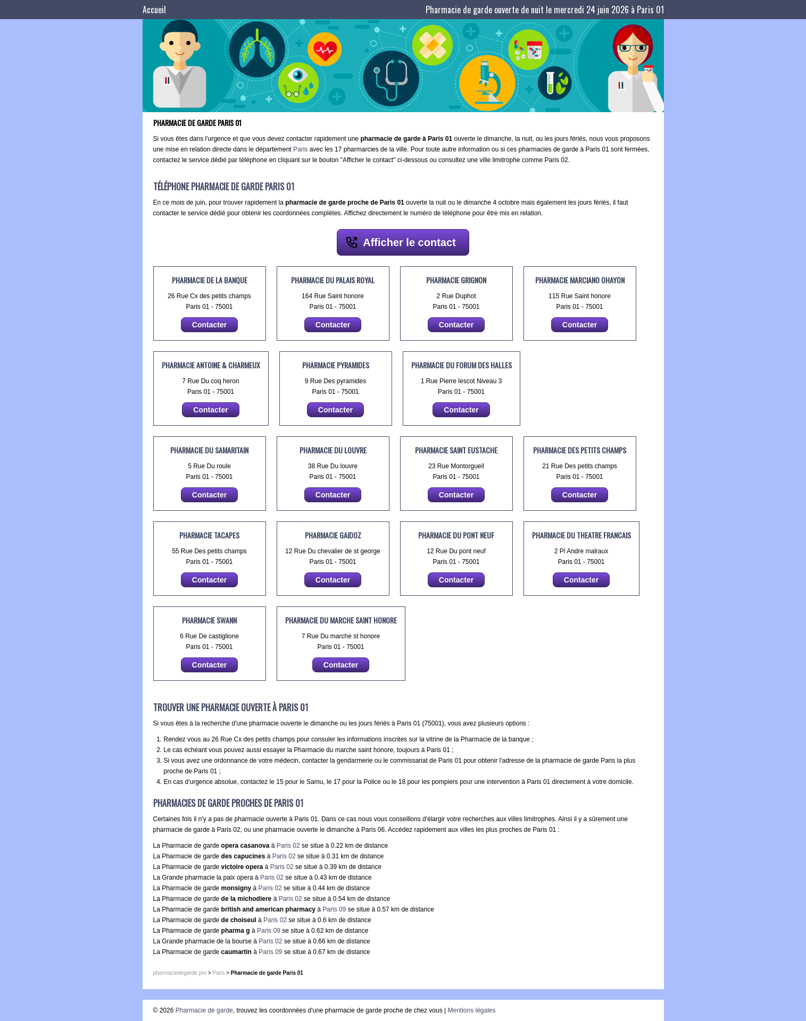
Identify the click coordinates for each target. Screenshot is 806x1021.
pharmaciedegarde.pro (180, 973)
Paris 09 (334, 909)
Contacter (209, 324)
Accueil (154, 9)
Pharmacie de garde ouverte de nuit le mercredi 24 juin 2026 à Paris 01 (545, 9)
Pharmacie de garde (204, 1010)
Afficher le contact (409, 242)
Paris (300, 149)
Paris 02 (288, 845)
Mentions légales (471, 1010)
